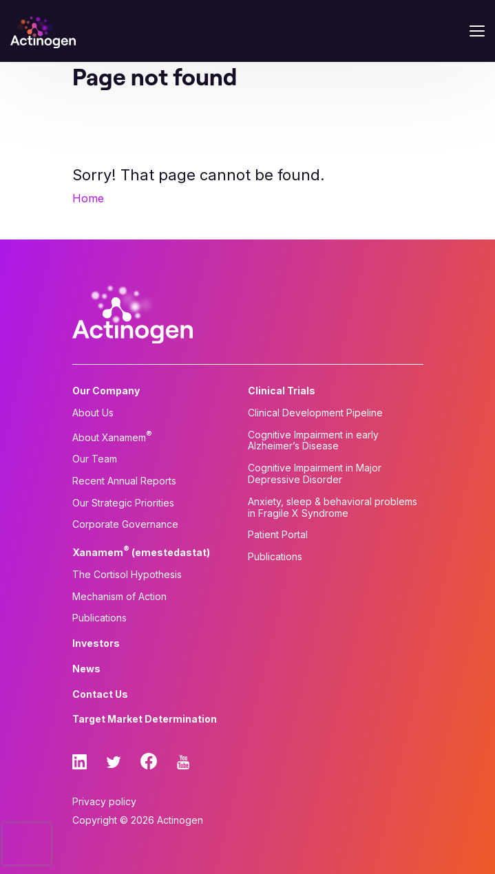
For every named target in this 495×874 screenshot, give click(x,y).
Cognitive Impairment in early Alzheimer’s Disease (313, 440)
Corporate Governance (125, 524)
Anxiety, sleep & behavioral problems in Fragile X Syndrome (332, 507)
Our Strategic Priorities (123, 503)
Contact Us (100, 694)
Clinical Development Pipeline (315, 412)
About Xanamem (112, 436)
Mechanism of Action (119, 596)
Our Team (94, 459)
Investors (96, 643)
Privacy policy (104, 801)
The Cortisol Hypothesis (127, 574)
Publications (99, 617)
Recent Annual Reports (124, 481)
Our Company (106, 390)
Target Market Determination (144, 719)
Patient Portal (278, 534)
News (86, 668)
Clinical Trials (281, 390)
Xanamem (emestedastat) (141, 551)
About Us (93, 412)
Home (88, 198)
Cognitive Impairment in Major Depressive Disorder (314, 473)
